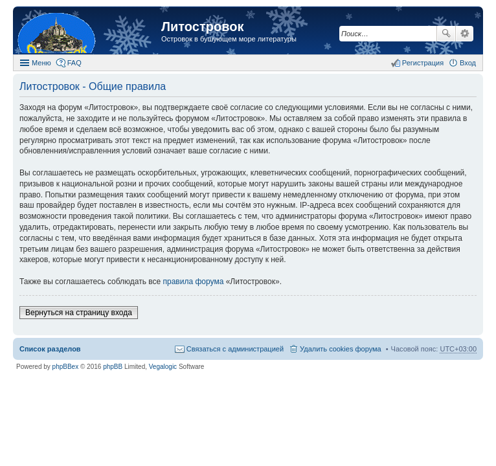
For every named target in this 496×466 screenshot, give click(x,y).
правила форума (193, 281)
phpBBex (65, 366)
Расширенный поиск (464, 33)
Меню (41, 63)
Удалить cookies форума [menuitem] (340, 349)
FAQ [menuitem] (74, 63)
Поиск (446, 33)
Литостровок (202, 26)
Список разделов (50, 349)
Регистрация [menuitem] (423, 63)
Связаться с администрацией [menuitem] (235, 349)
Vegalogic (163, 366)
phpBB (112, 366)
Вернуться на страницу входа (78, 312)
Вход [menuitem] (468, 63)
